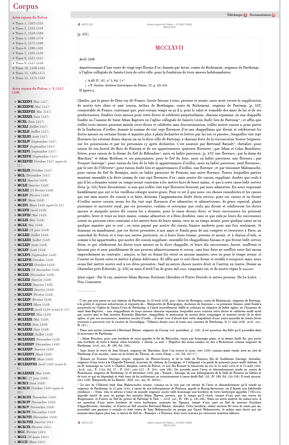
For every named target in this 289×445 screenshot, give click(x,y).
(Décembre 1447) (33, 175)
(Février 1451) (34, 427)
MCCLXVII (169, 27)
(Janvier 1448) (32, 180)
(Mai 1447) (33, 102)
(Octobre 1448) (35, 260)
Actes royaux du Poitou (29, 17)
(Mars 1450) (34, 354)
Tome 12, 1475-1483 (30, 78)
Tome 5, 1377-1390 (29, 43)
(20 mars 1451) (33, 437)
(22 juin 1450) (32, 378)
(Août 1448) (32, 245)
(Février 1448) (33, 195)
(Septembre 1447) (37, 141)
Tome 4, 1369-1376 (29, 38)
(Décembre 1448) (35, 275)
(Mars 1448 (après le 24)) (40, 205)
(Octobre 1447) (34, 170)
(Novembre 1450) (36, 397)
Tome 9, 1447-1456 (29, 63)
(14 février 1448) (35, 190)
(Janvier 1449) (34, 280)
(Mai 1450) (34, 373)
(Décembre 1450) (36, 412)
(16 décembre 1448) (38, 270)
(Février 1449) (35, 295)
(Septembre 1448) (37, 255)
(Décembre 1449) (38, 344)
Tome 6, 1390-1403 (29, 48)
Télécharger (235, 15)
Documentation (260, 15)
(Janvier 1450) (35, 349)
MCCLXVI (87, 24)
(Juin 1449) (32, 324)
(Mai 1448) (32, 215)
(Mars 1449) (33, 305)
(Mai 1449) (34, 314)
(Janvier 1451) (35, 422)
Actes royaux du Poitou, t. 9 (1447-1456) (169, 24)
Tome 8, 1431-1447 (29, 58)
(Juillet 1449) (35, 334)
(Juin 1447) (33, 117)
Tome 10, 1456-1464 (30, 68)
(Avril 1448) (32, 210)
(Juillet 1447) (32, 127)
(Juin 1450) (31, 383)
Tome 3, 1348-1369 (29, 33)
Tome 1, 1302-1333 (29, 23)
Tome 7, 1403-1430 (29, 53)
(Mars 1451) (31, 442)
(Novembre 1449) (38, 339)
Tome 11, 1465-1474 (30, 73)
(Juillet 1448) (33, 235)
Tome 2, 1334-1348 (29, 28)
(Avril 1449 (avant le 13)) (43, 310)
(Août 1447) (32, 136)
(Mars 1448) (30, 200)
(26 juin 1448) (33, 230)
